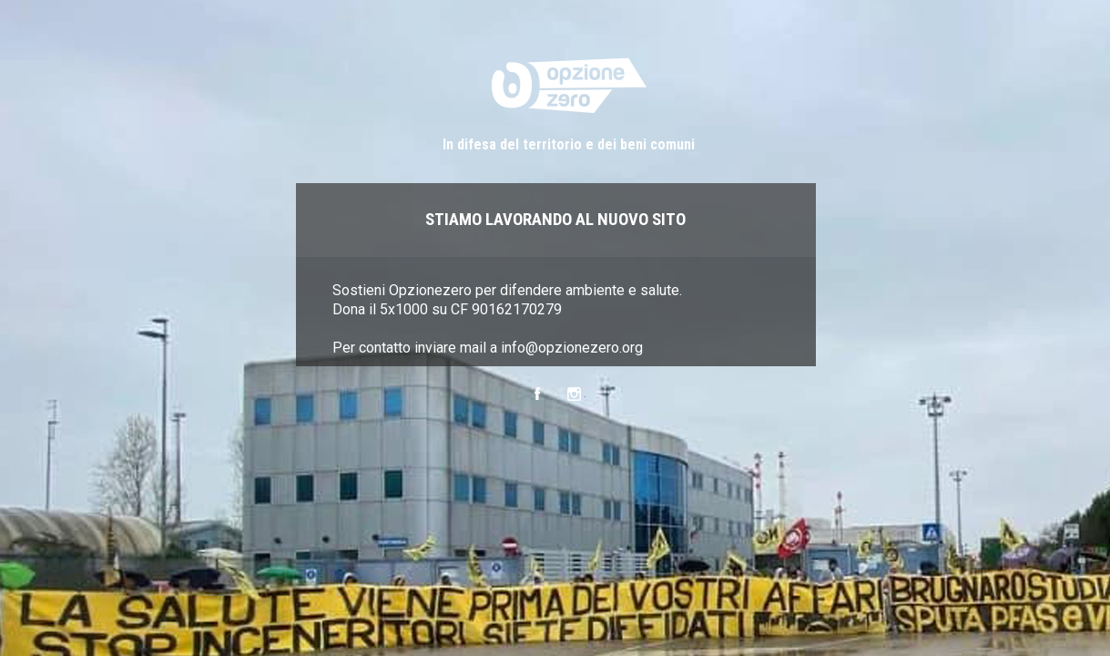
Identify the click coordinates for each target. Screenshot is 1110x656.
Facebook (536, 394)
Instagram (574, 394)
